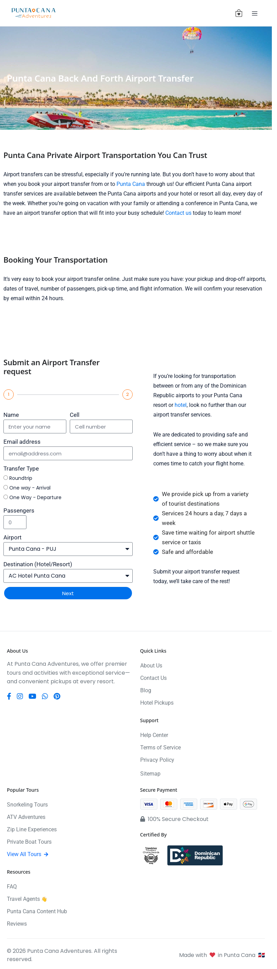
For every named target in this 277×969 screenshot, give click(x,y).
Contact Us (153, 678)
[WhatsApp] (45, 696)
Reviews (17, 923)
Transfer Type (21, 468)
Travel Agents (27, 899)
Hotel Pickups (157, 702)
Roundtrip (20, 478)
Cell (74, 414)
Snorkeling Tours (27, 804)
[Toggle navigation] (254, 13)
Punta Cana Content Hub (37, 911)
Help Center (154, 735)
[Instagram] (20, 696)
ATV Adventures (26, 817)
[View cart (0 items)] (239, 13)
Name (11, 414)
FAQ (12, 886)
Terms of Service (160, 747)
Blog (145, 690)
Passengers (18, 510)
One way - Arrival (30, 487)
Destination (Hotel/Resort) (37, 564)
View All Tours (27, 854)
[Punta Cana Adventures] (33, 13)
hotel (181, 405)
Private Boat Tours (29, 842)
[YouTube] (32, 696)
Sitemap (150, 773)
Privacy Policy (157, 760)
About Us (151, 665)
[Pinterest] (57, 696)
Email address (22, 441)
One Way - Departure (35, 497)
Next (68, 593)
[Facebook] (9, 696)
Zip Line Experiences (32, 829)
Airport (12, 537)
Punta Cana (131, 184)
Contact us (178, 213)
